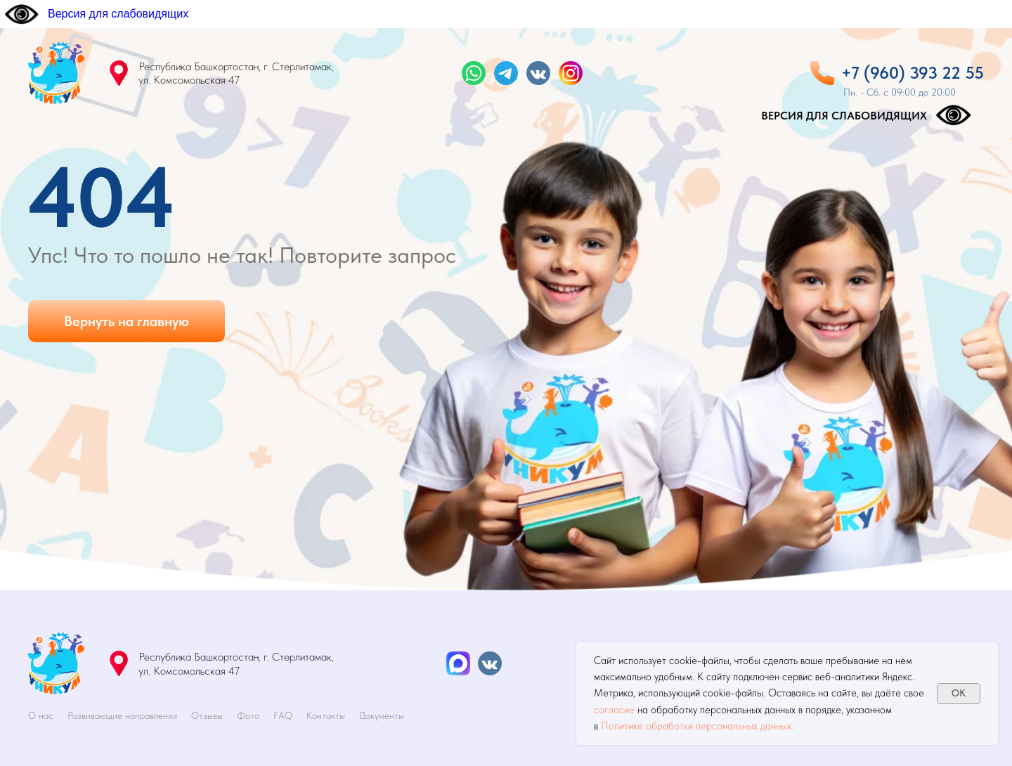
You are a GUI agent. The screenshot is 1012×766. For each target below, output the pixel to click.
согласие (614, 709)
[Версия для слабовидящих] (96, 14)
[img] (56, 73)
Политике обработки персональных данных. (697, 726)
